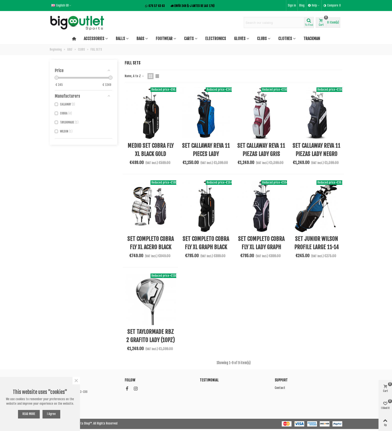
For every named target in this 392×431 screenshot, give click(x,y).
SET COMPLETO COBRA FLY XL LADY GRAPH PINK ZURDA (261, 247)
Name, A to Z (134, 76)
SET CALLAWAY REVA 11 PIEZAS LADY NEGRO (316, 149)
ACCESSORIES (94, 38)
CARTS (189, 38)
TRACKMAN (312, 38)
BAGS (140, 38)
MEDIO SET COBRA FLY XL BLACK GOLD (151, 149)
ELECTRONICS (215, 38)
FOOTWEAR (164, 38)
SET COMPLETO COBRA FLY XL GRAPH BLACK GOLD (205, 247)
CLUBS (262, 38)
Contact (280, 388)
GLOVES (240, 38)
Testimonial (209, 380)
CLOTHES (285, 38)
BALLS (120, 38)
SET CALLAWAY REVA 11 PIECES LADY (206, 149)
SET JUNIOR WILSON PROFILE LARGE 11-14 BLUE (316, 247)
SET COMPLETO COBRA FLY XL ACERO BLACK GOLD (150, 247)
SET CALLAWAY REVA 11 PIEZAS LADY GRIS (261, 149)
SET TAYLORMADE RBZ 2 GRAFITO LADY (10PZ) (150, 335)
